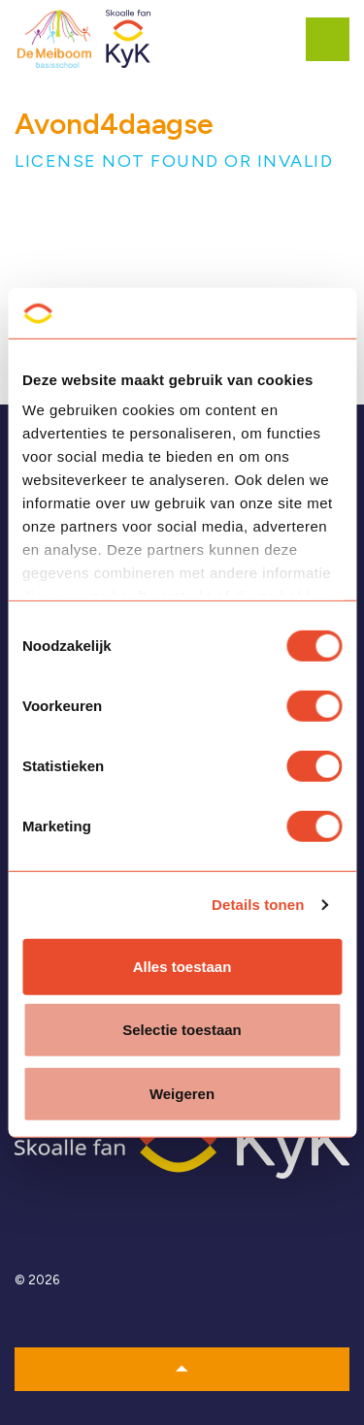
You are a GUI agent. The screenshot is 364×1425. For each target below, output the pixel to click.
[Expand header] (335, 39)
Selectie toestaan (182, 1029)
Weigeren (182, 1093)
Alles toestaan (182, 966)
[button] (182, 1369)
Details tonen (258, 904)
